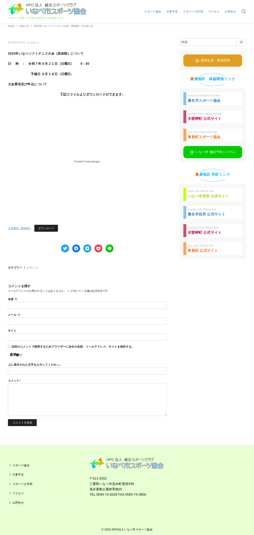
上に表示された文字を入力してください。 (35, 364)
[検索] (212, 42)
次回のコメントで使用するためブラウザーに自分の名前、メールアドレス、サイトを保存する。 (73, 346)
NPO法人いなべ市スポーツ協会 (132, 529)
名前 (12, 299)
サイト (12, 330)
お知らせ (24, 26)
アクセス (214, 11)
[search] (241, 42)
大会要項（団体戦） (20, 228)
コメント (14, 380)
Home (11, 26)
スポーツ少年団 (193, 11)
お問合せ (230, 11)
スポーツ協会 (152, 11)
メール (14, 314)
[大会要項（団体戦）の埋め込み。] (87, 161)
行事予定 (172, 11)
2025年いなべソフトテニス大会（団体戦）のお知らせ (63, 26)
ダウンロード (46, 228)
